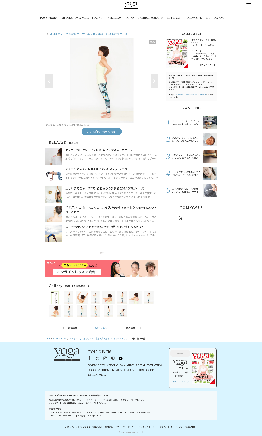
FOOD (130, 18)
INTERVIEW (114, 18)
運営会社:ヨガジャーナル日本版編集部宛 (191, 94)
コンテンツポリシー (148, 427)
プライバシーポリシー (126, 427)
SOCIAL (97, 18)
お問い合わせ (71, 427)
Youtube (211, 218)
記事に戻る (101, 327)
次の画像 (131, 328)
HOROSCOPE (193, 18)
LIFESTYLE (173, 18)
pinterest (201, 218)
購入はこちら (206, 65)
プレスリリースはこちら (91, 427)
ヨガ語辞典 (190, 427)
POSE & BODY (49, 18)
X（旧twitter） (181, 218)
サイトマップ (176, 427)
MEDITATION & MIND (75, 18)
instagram (191, 218)
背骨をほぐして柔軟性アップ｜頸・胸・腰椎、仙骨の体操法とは (88, 34)
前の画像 (72, 328)
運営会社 (163, 427)
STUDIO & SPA (215, 18)
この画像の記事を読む (102, 131)
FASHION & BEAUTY (151, 18)
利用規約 (109, 427)
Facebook (171, 218)
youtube (120, 358)
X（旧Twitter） (98, 358)
